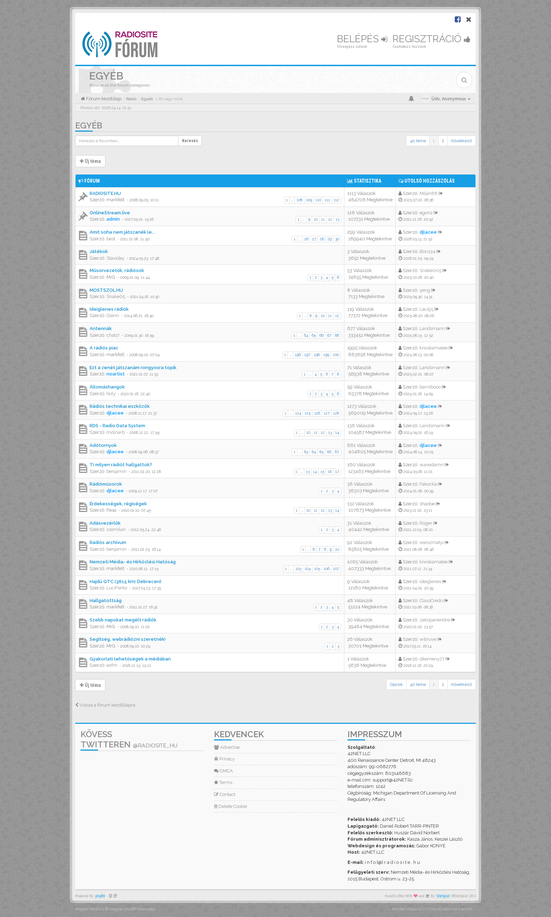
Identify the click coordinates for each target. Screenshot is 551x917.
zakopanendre (435, 619)
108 (300, 200)
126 (317, 413)
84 (314, 452)
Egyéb (88, 125)
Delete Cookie (230, 806)
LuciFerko (116, 587)
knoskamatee (434, 347)
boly (111, 393)
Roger (426, 523)
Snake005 (430, 270)
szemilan (116, 529)
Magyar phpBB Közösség (132, 909)
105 (317, 569)
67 (329, 335)
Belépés (362, 39)
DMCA (223, 770)
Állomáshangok (107, 387)
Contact (224, 794)
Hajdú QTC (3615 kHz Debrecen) (125, 581)
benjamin (116, 471)
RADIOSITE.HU (105, 193)
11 (323, 219)
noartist (115, 374)
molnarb (115, 432)
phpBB (100, 896)
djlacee (428, 232)
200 (336, 355)
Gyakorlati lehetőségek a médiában (130, 659)
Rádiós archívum (108, 542)
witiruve (428, 639)
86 (329, 452)
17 (337, 471)
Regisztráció (432, 39)
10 (316, 219)
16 (330, 471)
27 (314, 239)
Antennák (101, 328)
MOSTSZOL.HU (106, 290)
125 (308, 413)
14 (337, 432)
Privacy (224, 758)
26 (306, 239)
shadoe (427, 503)
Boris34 (427, 251)
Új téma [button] (90, 161)
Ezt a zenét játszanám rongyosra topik (133, 367)
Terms (223, 782)
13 (337, 219)
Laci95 (426, 309)
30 (337, 239)
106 (327, 569)
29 (330, 239)
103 (298, 569)
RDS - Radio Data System (117, 425)
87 (337, 452)
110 (318, 200)
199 (326, 355)
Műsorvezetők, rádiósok (117, 270)
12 (330, 219)
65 (314, 335)
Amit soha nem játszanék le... (122, 232)
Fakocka (428, 484)
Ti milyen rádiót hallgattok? (121, 464)
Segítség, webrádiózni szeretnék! (128, 639)
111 (327, 200)
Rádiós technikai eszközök (120, 406)
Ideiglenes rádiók (109, 309)
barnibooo (430, 387)
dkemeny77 (432, 659)
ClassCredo (431, 600)
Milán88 (428, 193)
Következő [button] (461, 140)
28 (322, 239)
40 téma (418, 140)
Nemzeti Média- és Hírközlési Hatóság (133, 561)
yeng (425, 290)
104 (308, 569)
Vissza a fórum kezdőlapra (105, 705)
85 (321, 452)
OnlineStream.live (110, 212)
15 (322, 471)
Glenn (112, 315)
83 (306, 452)
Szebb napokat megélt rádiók (123, 619)
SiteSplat (443, 896)
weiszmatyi (431, 542)
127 (327, 413)
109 (309, 200)
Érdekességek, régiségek (118, 503)
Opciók (396, 684)
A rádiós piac (104, 347)
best (110, 238)
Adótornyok (103, 445)
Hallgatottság (106, 600)
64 (306, 335)
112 (336, 200)
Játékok (99, 251)
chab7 (112, 335)
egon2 (426, 212)
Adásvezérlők (105, 523)
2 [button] (443, 140)
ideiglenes (430, 581)
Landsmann (432, 328)
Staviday (115, 258)
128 (336, 413)
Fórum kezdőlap (103, 98)
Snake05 (115, 296)
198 (317, 355)
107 (336, 569)
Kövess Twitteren (128, 739)
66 (321, 335)
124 (298, 413)
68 (337, 335)
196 (298, 355)
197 (307, 355)
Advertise (227, 747)
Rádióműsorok (106, 484)
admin (113, 219)
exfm (111, 665)
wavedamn (431, 464)
